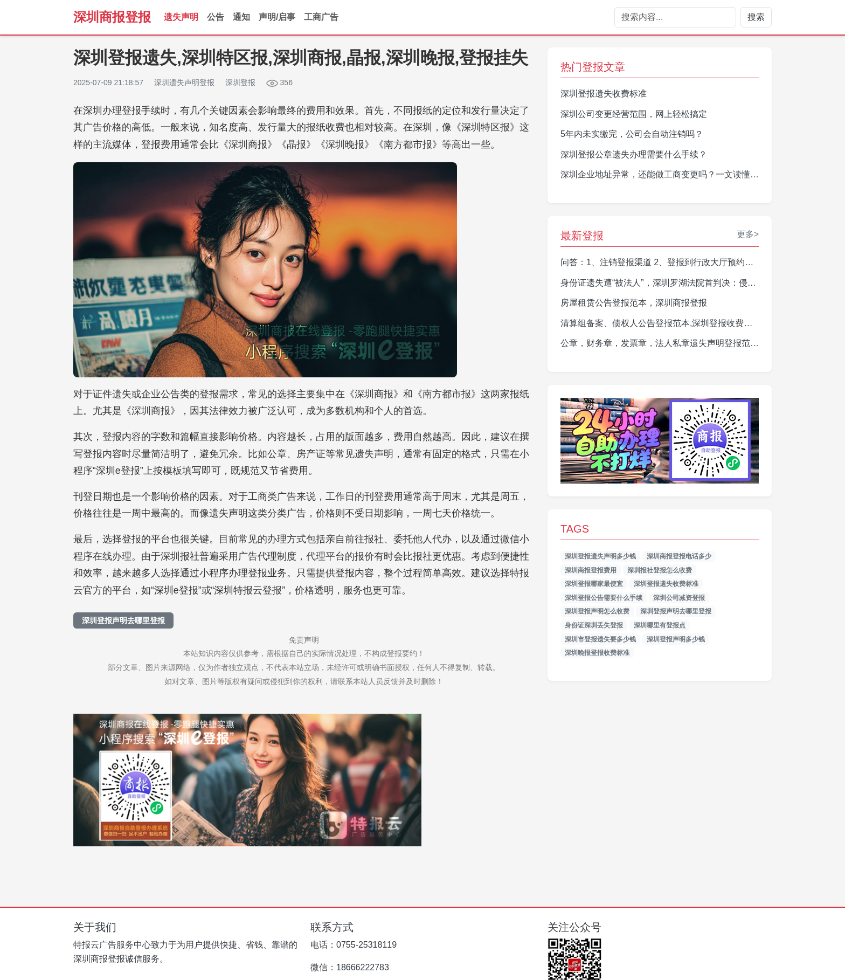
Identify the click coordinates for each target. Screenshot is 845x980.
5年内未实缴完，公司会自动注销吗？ (631, 134)
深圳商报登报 (112, 17)
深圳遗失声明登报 (184, 82)
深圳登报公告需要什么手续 (603, 598)
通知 (241, 17)
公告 (215, 17)
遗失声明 (181, 17)
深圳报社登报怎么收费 (659, 570)
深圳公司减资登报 (679, 598)
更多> (748, 234)
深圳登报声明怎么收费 (597, 611)
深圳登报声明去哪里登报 (123, 620)
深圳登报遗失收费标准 (603, 93)
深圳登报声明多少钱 (676, 639)
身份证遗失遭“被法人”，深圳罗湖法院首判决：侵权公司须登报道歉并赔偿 (701, 282)
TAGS (574, 529)
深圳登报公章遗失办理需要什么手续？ (633, 154)
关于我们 (94, 927)
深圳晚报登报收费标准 (597, 653)
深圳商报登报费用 (591, 570)
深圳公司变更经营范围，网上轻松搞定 (633, 114)
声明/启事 (277, 17)
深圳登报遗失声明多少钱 (600, 556)
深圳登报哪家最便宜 (594, 584)
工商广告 (321, 17)
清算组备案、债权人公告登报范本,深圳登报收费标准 (660, 323)
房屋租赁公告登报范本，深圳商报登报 (633, 302)
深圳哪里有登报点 (659, 625)
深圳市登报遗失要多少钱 (600, 639)
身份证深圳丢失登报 (594, 625)
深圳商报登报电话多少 (679, 556)
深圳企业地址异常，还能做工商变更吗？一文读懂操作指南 (672, 174)
